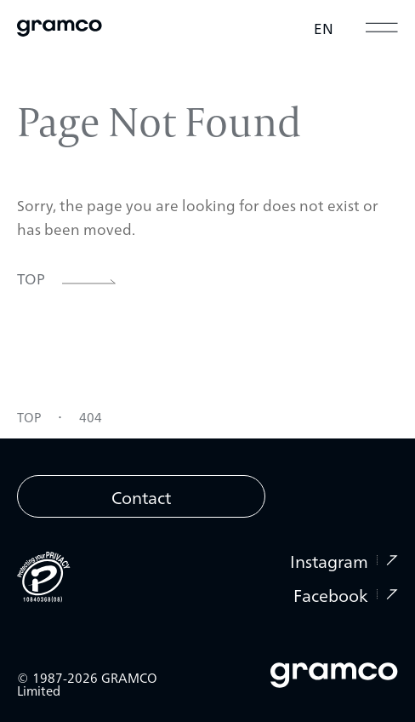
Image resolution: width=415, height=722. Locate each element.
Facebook (345, 594)
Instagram (344, 560)
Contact (141, 496)
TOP (29, 418)
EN (324, 27)
